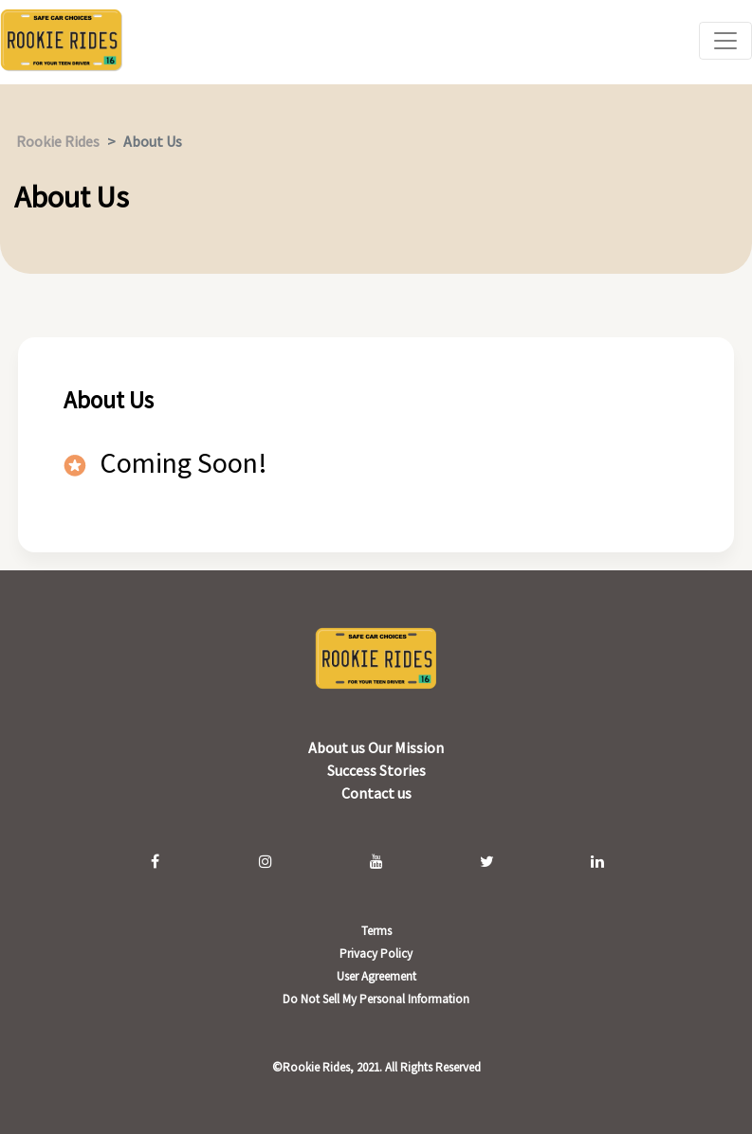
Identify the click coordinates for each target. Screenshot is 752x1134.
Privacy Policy (376, 953)
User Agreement (376, 976)
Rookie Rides (58, 141)
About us (338, 747)
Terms (376, 931)
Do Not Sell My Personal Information (376, 999)
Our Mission (406, 747)
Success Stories (376, 770)
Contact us (376, 792)
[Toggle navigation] (725, 41)
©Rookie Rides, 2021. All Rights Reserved (376, 1067)
